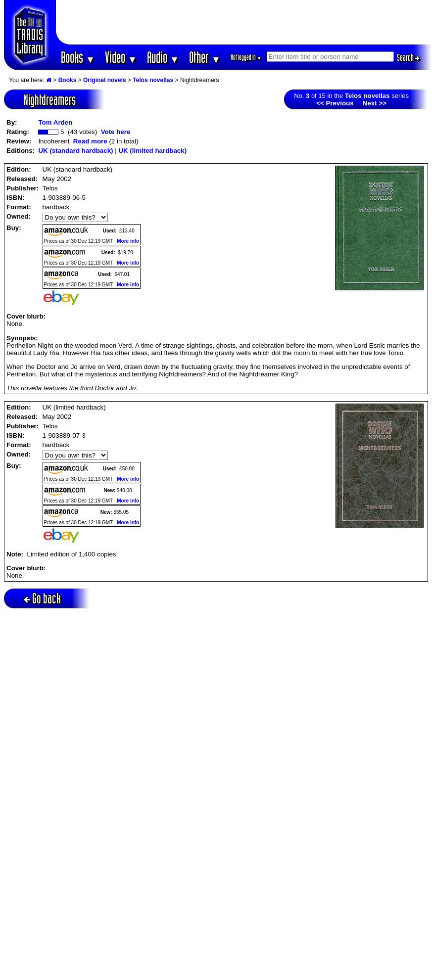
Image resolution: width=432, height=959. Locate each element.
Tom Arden (55, 122)
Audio (163, 57)
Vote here (116, 132)
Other (205, 57)
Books (78, 57)
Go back (42, 598)
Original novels (104, 80)
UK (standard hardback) (75, 150)
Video (121, 57)
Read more (90, 141)
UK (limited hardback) (152, 150)
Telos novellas (153, 80)
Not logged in (246, 57)
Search (408, 57)
